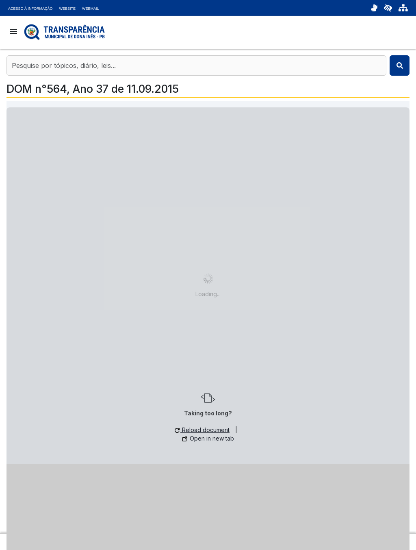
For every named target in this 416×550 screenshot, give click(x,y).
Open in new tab (208, 438)
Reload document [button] (202, 429)
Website (67, 9)
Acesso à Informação (30, 9)
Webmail (90, 9)
